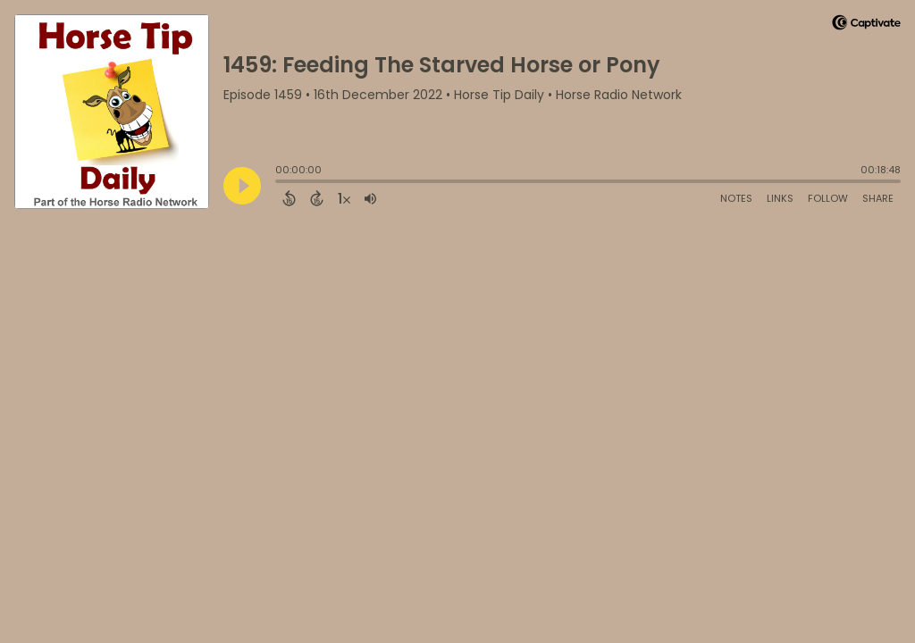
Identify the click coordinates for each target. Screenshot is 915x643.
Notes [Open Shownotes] (736, 198)
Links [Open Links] (780, 198)
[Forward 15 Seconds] (317, 198)
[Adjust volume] (370, 198)
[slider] (279, 183)
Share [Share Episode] (878, 198)
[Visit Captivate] (866, 25)
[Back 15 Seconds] (289, 198)
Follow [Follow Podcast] (828, 198)
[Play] (242, 186)
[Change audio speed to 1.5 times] (344, 198)
